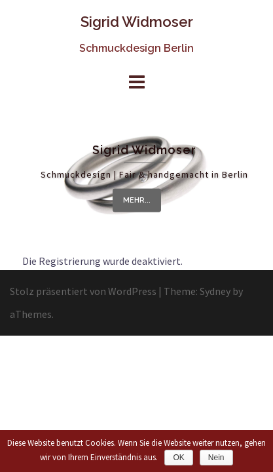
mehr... (137, 200)
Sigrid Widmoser (137, 21)
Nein (216, 457)
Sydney (215, 291)
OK (178, 457)
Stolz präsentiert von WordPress (83, 291)
